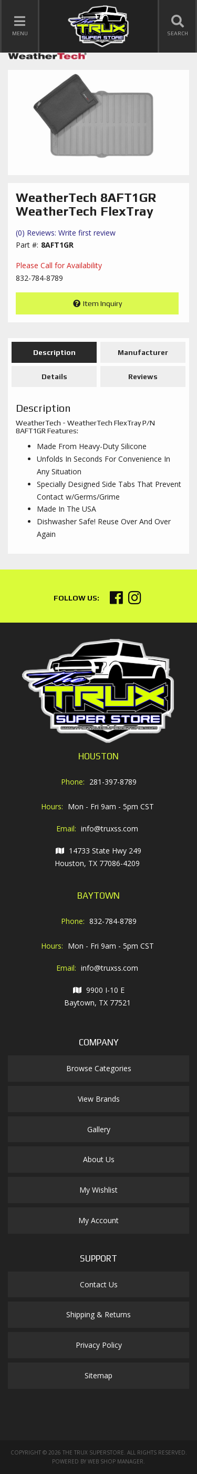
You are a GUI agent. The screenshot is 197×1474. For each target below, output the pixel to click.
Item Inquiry (102, 303)
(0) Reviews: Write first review (66, 233)
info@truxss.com (109, 828)
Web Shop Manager (115, 1461)
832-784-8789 (113, 921)
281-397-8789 (113, 782)
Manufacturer (143, 352)
